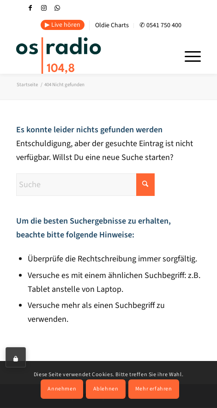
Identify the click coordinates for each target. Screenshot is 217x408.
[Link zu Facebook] (30, 8)
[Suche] (85, 184)
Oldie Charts (112, 25)
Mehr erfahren (153, 389)
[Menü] (188, 55)
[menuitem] (63, 25)
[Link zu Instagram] (44, 8)
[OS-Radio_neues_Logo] (85, 55)
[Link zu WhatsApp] (57, 8)
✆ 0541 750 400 (160, 25)
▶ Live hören (62, 25)
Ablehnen (106, 389)
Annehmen (62, 389)
